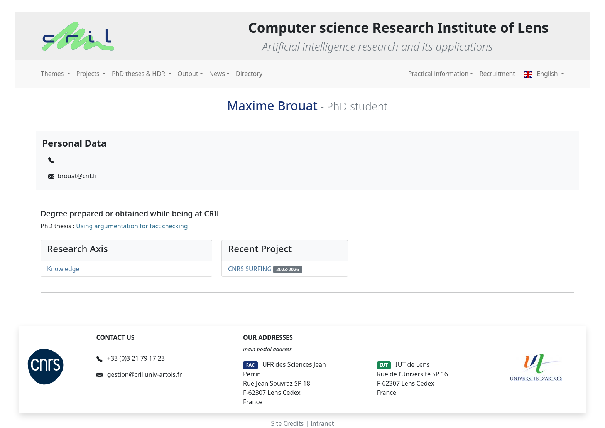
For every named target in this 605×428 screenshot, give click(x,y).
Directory (249, 73)
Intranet (322, 423)
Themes (53, 73)
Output (187, 73)
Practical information (438, 73)
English (541, 73)
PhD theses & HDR (139, 73)
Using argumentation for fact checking (132, 226)
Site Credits (287, 423)
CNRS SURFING (250, 269)
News (217, 73)
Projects (88, 73)
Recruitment (497, 73)
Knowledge (63, 269)
